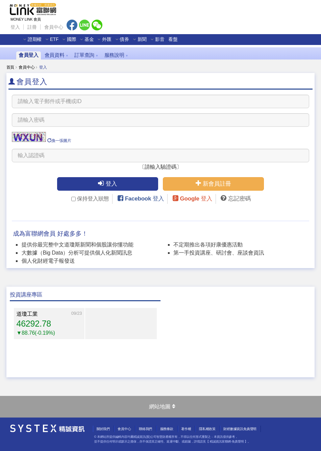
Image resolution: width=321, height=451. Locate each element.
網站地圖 (162, 406)
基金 (91, 42)
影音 (162, 42)
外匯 (109, 42)
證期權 (37, 42)
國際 (74, 42)
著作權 (186, 429)
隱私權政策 (207, 429)
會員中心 (53, 27)
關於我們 (103, 429)
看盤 (175, 42)
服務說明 (116, 55)
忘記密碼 (239, 198)
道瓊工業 (27, 314)
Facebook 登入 (144, 198)
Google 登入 (196, 198)
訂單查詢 (86, 55)
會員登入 (29, 55)
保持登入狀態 (90, 198)
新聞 (144, 42)
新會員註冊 (213, 183)
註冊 (32, 27)
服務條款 (166, 429)
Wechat (97, 25)
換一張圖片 (59, 140)
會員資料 (57, 55)
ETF (56, 42)
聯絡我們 (145, 429)
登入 (15, 27)
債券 (127, 42)
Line (84, 25)
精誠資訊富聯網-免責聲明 (226, 441)
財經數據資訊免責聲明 (239, 429)
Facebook (72, 25)
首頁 (10, 67)
